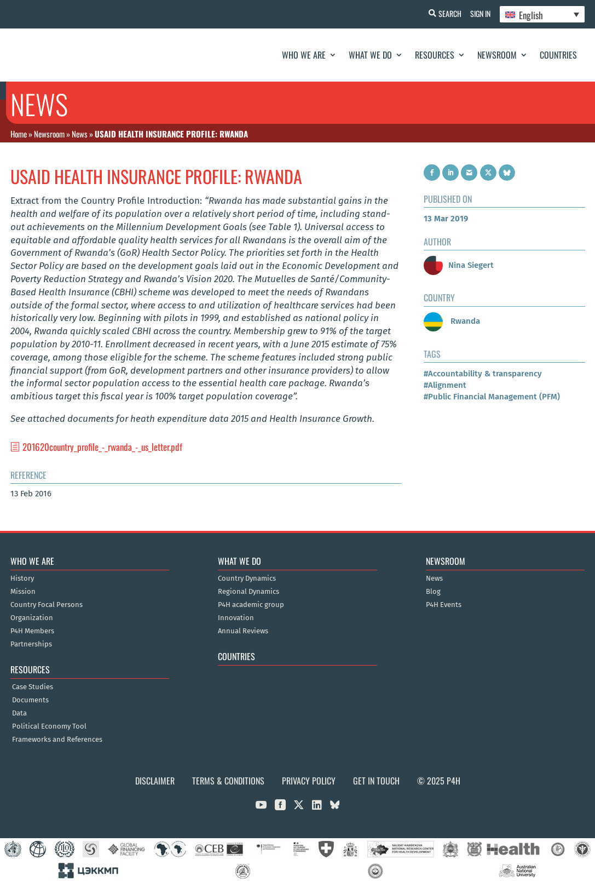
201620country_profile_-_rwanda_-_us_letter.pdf (102, 447)
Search (445, 13)
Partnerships (31, 644)
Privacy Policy (309, 780)
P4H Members (32, 631)
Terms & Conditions (228, 780)
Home (18, 134)
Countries (558, 54)
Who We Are (304, 54)
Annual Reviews (243, 631)
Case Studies (32, 687)
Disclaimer (155, 780)
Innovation (236, 618)
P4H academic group (251, 605)
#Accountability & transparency (483, 374)
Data (19, 713)
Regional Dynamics (248, 591)
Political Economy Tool (49, 726)
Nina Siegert (459, 265)
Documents (30, 700)
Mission (23, 591)
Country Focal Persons (46, 605)
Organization (31, 618)
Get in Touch (376, 780)
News (80, 134)
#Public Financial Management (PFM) (492, 397)
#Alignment (445, 385)
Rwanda (452, 321)
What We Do (370, 54)
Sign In (478, 13)
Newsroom (497, 54)
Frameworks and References (57, 739)
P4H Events (443, 605)
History (22, 578)
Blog (433, 591)
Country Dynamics (247, 578)
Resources (434, 54)
